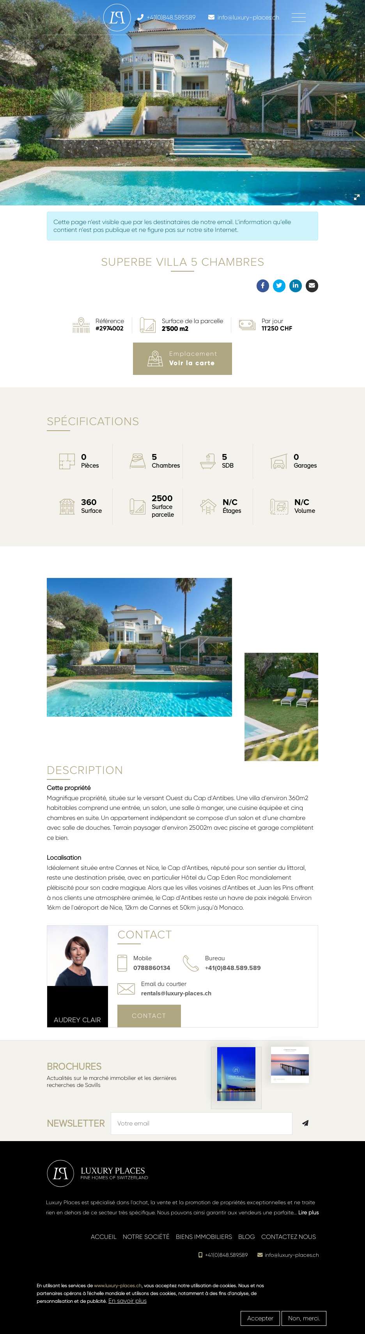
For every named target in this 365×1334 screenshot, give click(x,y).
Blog (246, 1236)
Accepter (260, 1318)
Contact (149, 1015)
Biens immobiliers (204, 1236)
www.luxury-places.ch (118, 1285)
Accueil (104, 1236)
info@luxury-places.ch (288, 1255)
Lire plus (308, 1212)
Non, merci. (304, 1318)
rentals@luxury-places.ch (176, 993)
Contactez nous (288, 1236)
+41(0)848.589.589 (233, 968)
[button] (357, 197)
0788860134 (151, 968)
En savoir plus (127, 1300)
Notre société (146, 1236)
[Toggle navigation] (299, 17)
